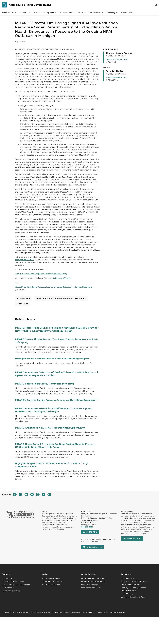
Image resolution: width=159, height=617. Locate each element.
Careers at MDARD (128, 591)
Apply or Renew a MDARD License (134, 582)
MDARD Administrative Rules (92, 578)
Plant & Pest (128, 13)
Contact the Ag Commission (13, 582)
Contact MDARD (8, 578)
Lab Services (96, 13)
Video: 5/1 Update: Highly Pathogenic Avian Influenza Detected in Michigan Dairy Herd (53, 287)
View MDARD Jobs (132, 539)
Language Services (117, 612)
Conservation (67, 13)
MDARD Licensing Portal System (94, 582)
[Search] (156, 5)
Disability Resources (72, 612)
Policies (47, 612)
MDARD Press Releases (51, 578)
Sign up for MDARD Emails (52, 582)
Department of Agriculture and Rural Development (61, 298)
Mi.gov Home (35, 612)
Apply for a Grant (127, 578)
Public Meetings (127, 594)
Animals (25, 13)
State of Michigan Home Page (133, 597)
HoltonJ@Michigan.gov (116, 77)
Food (81, 13)
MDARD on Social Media (51, 585)
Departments (102, 612)
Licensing (112, 13)
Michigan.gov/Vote (92, 547)
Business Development (45, 13)
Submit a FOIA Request (11, 591)
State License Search (89, 585)
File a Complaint (8, 588)
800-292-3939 (87, 527)
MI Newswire (23, 298)
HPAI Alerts (22, 304)
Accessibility (57, 612)
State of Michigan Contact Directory (16, 585)
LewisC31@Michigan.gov (117, 59)
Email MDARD (90, 532)
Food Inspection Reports (90, 588)
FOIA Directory (88, 612)
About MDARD (9, 13)
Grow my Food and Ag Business (133, 588)
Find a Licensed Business (130, 585)
